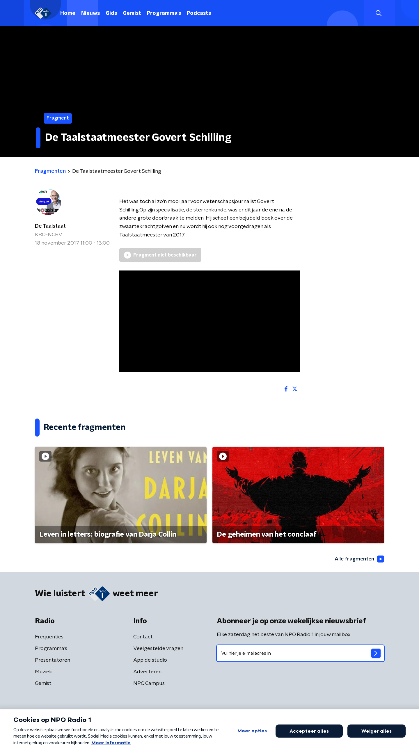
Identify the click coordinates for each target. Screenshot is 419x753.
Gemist (132, 13)
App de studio (150, 660)
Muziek (43, 672)
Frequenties (49, 637)
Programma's (164, 13)
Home (67, 13)
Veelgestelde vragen (158, 648)
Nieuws (90, 13)
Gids (111, 13)
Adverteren (147, 672)
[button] (378, 13)
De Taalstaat (50, 226)
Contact (143, 637)
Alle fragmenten (358, 559)
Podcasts (199, 13)
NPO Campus (149, 683)
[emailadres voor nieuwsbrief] (300, 653)
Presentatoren (52, 660)
